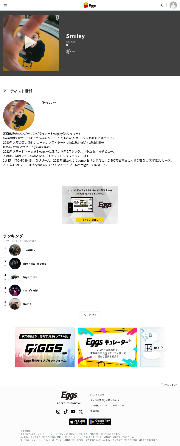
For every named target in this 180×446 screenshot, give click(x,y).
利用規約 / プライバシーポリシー (107, 405)
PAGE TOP (169, 384)
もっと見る (90, 315)
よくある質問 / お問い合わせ (105, 400)
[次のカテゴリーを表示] (162, 347)
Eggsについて (97, 394)
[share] (68, 51)
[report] (73, 51)
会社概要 (94, 410)
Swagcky (70, 41)
